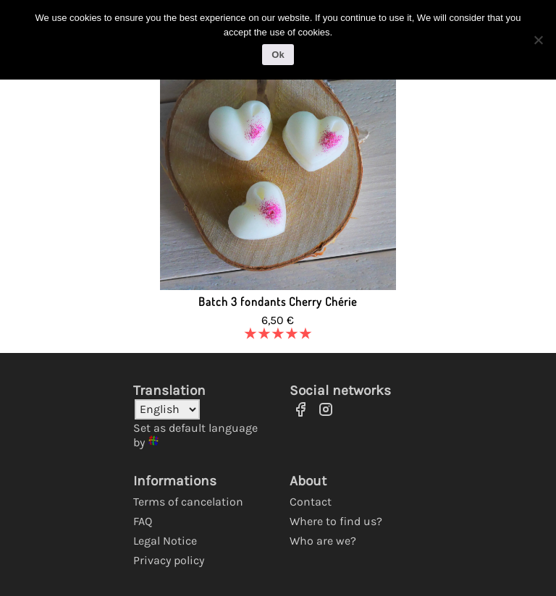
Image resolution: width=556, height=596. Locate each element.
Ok (277, 53)
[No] (538, 39)
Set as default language (195, 428)
